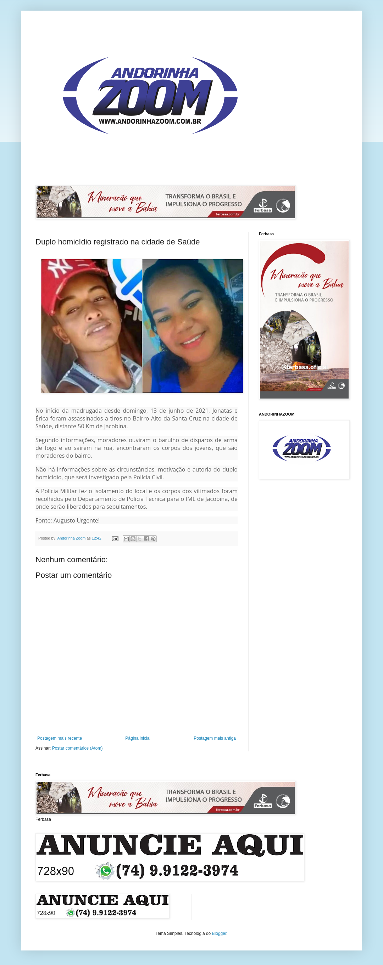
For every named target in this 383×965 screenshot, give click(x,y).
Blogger (219, 933)
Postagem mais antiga (215, 738)
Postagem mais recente (59, 738)
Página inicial (137, 738)
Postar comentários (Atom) (77, 748)
